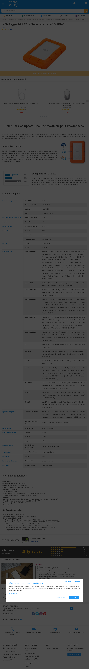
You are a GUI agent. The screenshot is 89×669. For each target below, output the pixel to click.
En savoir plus (13, 593)
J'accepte (74, 597)
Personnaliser (61, 597)
